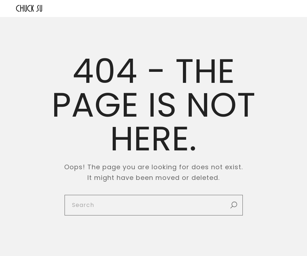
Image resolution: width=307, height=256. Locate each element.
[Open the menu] (286, 8)
